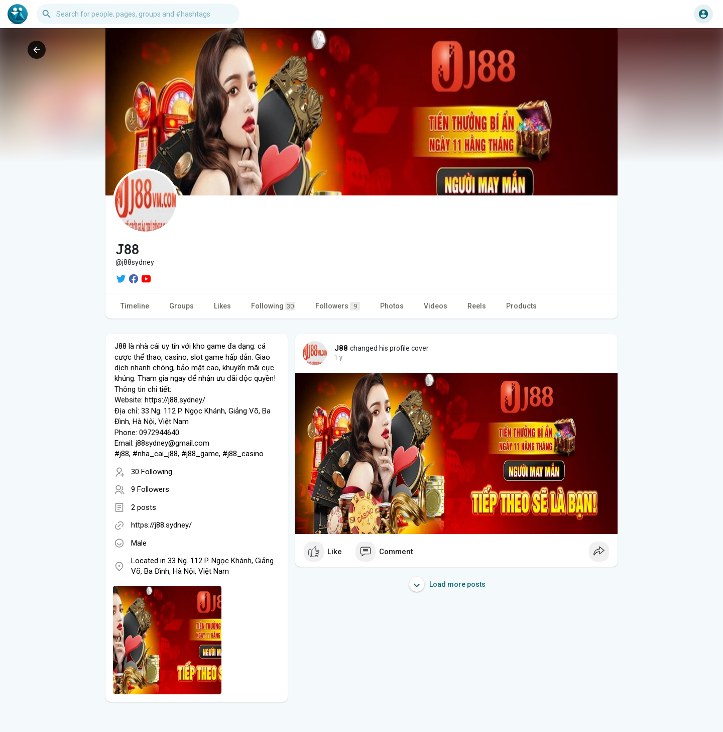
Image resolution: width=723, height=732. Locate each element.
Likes (222, 306)
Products (521, 306)
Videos (435, 306)
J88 (341, 348)
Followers (337, 306)
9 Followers (150, 489)
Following (273, 306)
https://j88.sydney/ (161, 525)
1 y (338, 357)
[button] (138, 14)
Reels (476, 306)
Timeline (134, 306)
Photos (392, 306)
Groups (181, 306)
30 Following (151, 471)
